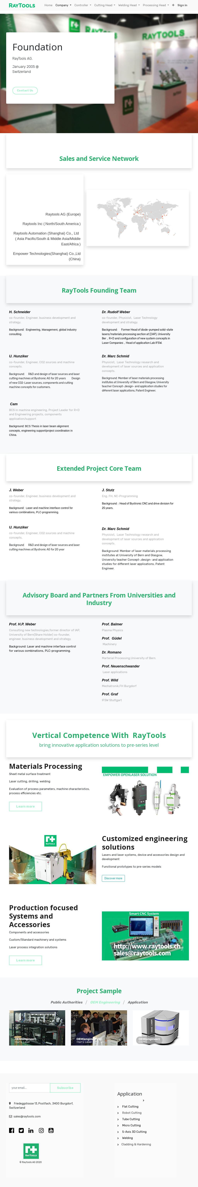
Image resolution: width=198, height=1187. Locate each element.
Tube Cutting (131, 1119)
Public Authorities (66, 1002)
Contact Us (25, 90)
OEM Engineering (105, 1002)
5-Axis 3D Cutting (134, 1132)
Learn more (25, 806)
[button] (173, 5)
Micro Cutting (132, 1125)
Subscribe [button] (65, 1088)
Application (138, 1002)
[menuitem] (48, 5)
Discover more (113, 878)
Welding (127, 1138)
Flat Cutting (130, 1106)
